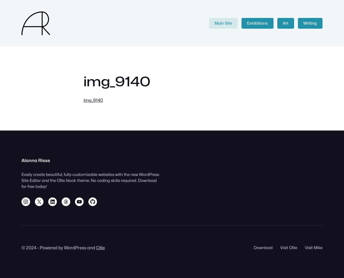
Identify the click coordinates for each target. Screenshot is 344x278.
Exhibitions (257, 23)
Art (285, 23)
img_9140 (93, 100)
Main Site (223, 23)
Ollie (100, 247)
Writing (310, 23)
